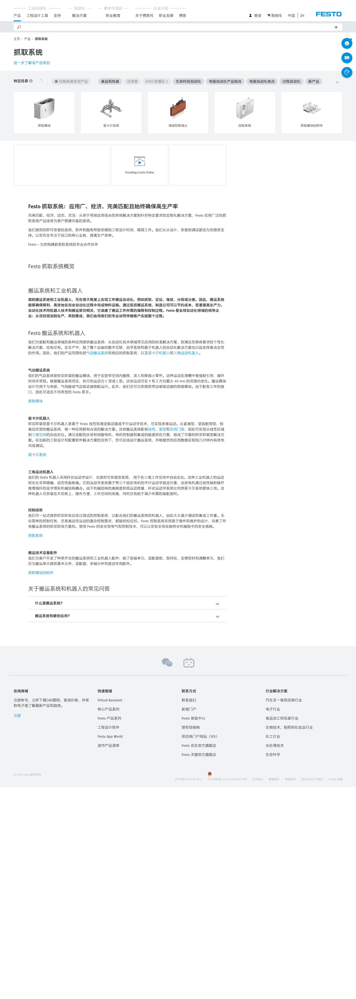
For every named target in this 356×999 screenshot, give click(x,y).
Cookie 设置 (335, 991)
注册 (17, 927)
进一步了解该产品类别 (32, 62)
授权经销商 (191, 939)
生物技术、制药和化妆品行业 (289, 939)
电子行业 (273, 921)
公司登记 (257, 991)
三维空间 (39, 646)
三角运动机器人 (186, 564)
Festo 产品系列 (109, 930)
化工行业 (273, 948)
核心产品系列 (108, 921)
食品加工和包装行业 (282, 930)
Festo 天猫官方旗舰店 (199, 966)
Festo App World (110, 948)
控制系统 (35, 747)
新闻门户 (189, 921)
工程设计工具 (37, 15)
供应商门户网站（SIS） (200, 948)
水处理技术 (275, 957)
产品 (17, 15)
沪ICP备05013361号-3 (188, 991)
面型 (162, 641)
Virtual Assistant (110, 912)
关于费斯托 (144, 15)
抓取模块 (35, 613)
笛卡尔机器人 (159, 564)
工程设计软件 (108, 939)
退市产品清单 (108, 957)
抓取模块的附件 (41, 784)
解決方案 (79, 15)
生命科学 (273, 966)
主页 (17, 38)
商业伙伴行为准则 (312, 991)
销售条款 (290, 991)
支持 (57, 15)
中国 (291, 15)
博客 (182, 15)
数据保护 (274, 991)
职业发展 (166, 15)
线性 (151, 641)
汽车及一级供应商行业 (284, 912)
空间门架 (177, 641)
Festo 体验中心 (193, 930)
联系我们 (189, 912)
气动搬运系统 (97, 564)
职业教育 (113, 15)
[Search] (178, 27)
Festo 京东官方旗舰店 (199, 957)
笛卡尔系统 (37, 666)
